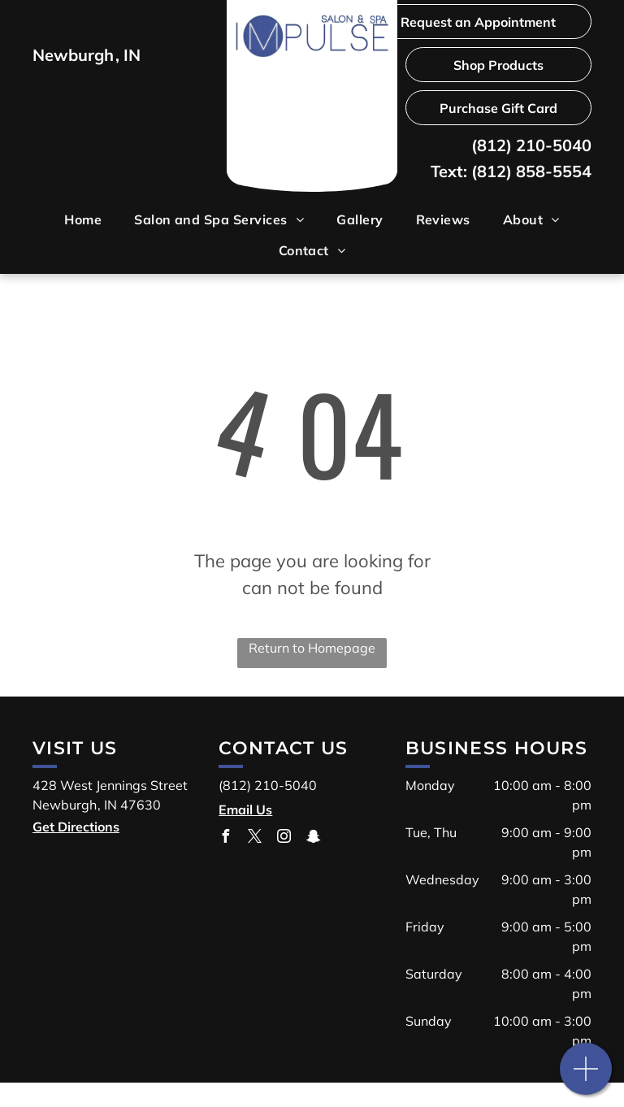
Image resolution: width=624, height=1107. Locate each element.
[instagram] (283, 838)
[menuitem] (83, 219)
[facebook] (225, 838)
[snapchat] (312, 838)
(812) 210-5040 (531, 145)
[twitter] (254, 838)
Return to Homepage (312, 648)
